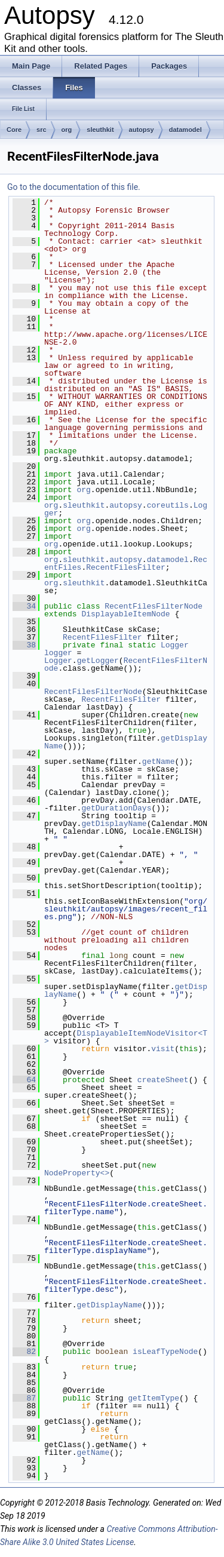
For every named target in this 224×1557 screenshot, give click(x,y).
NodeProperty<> (76, 1173)
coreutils (168, 505)
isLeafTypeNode (165, 1351)
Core (14, 129)
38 (24, 645)
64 (24, 1079)
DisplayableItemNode (125, 614)
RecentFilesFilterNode (153, 606)
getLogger (98, 660)
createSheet (163, 1079)
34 (24, 606)
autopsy (141, 129)
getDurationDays (116, 808)
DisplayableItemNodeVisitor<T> (125, 1037)
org (67, 129)
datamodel (185, 129)
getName (158, 761)
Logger (175, 645)
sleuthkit (100, 129)
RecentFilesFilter (125, 567)
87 (24, 1398)
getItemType (153, 1398)
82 (24, 1351)
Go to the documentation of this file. (73, 187)
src (41, 129)
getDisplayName (113, 823)
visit (162, 1048)
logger (58, 652)
